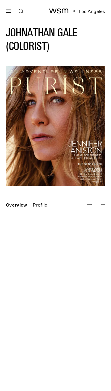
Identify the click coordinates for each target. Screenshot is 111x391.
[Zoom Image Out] (103, 204)
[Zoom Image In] (89, 204)
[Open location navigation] (89, 11)
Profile (40, 205)
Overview (16, 205)
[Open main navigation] (8, 10)
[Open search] (21, 11)
